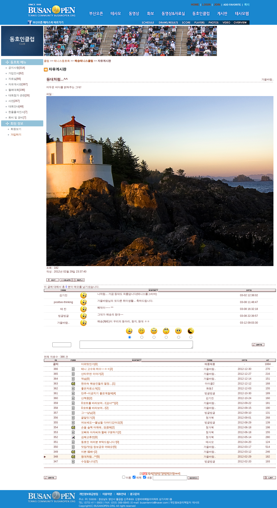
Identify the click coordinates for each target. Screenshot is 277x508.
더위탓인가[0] (89, 364)
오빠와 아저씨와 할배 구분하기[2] (101, 432)
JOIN (217, 4)
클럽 (46, 60)
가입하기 (16, 134)
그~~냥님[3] (89, 412)
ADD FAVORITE (232, 4)
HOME (195, 4)
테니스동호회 (62, 60)
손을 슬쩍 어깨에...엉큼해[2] (98, 427)
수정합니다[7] (90, 461)
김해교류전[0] (90, 437)
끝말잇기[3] (88, 417)
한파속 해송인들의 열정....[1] (99, 383)
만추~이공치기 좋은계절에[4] (99, 393)
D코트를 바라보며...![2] (95, 407)
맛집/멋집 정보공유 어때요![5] (99, 446)
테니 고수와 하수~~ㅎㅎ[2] (97, 369)
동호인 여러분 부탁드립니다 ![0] (100, 442)
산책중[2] (87, 398)
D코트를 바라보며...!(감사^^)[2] (100, 403)
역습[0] (86, 378)
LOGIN (206, 4)
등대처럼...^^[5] (90, 456)
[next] (177, 473)
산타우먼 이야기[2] (93, 373)
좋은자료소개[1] (91, 388)
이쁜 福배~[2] (89, 451)
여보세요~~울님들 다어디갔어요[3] (102, 422)
